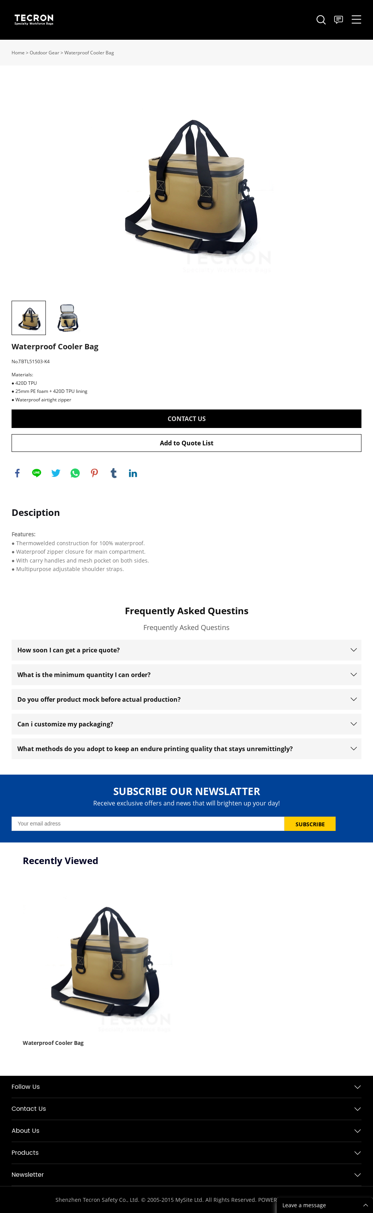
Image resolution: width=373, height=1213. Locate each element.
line (36, 473)
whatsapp (75, 473)
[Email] (148, 824)
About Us (25, 1131)
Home (18, 52)
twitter (56, 473)
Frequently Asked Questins (187, 610)
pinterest (94, 473)
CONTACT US (187, 418)
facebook (17, 473)
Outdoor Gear (44, 52)
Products (25, 1153)
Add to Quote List (186, 443)
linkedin (133, 473)
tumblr (113, 473)
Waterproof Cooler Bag (89, 52)
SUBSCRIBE (310, 824)
